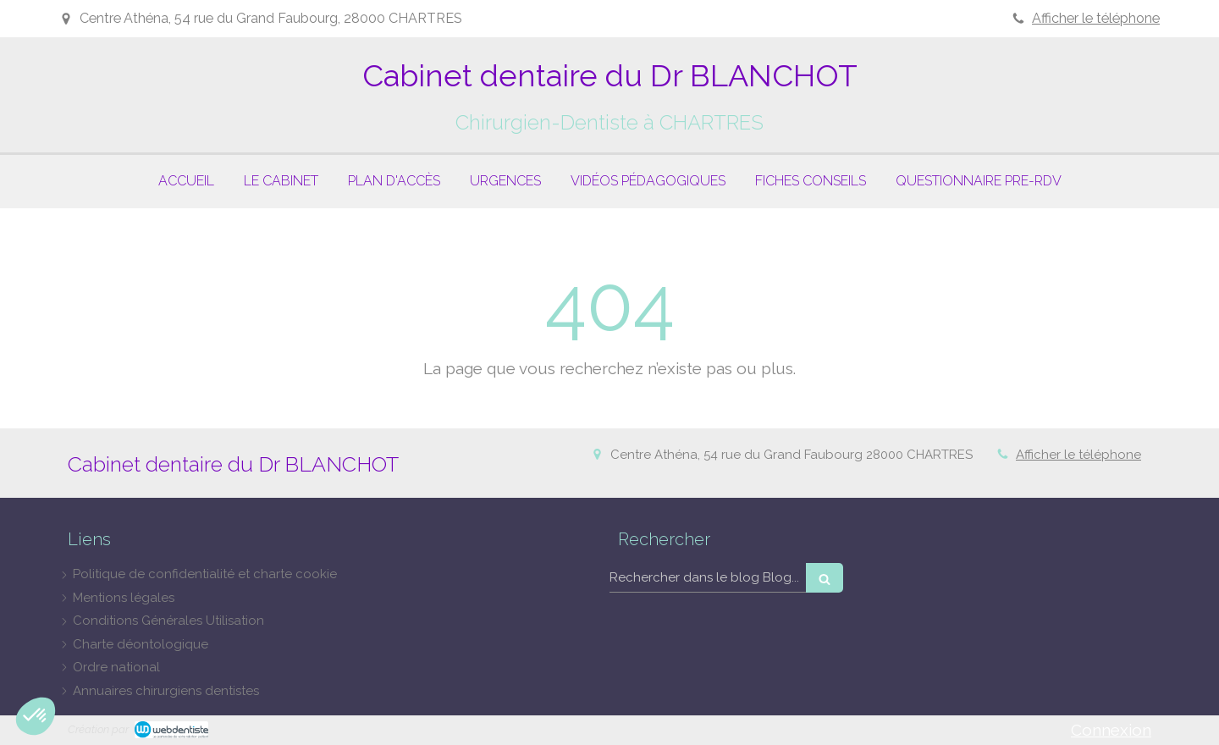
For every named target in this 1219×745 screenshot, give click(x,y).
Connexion (1111, 729)
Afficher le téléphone (1096, 18)
